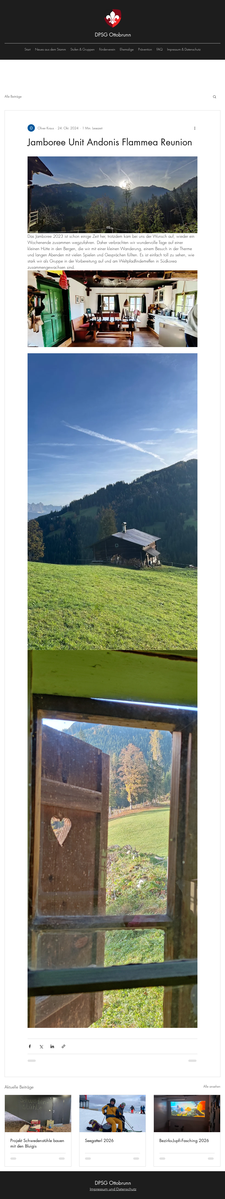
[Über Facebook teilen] (30, 1046)
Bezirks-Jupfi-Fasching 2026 (184, 1140)
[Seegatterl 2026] (112, 1113)
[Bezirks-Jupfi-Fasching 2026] (187, 1113)
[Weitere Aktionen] (194, 128)
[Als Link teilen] (63, 1046)
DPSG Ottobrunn (113, 34)
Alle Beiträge (13, 96)
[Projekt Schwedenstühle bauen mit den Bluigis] (38, 1113)
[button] (214, 96)
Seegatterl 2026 (99, 1140)
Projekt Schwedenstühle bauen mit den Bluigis (37, 1143)
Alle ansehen (211, 1086)
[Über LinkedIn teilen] (52, 1046)
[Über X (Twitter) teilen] (41, 1046)
